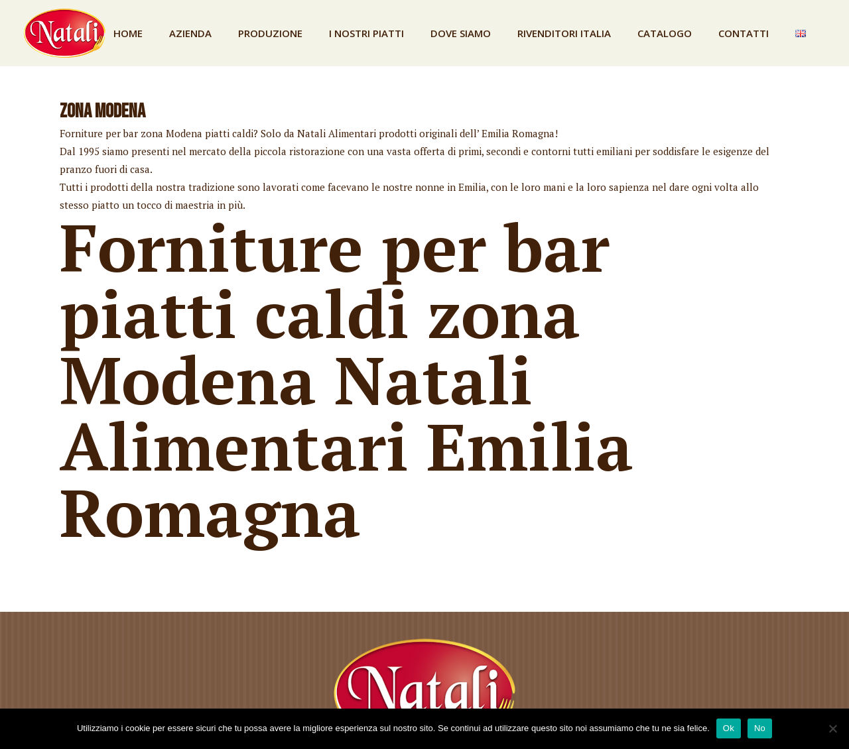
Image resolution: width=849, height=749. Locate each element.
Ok (728, 728)
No (759, 728)
